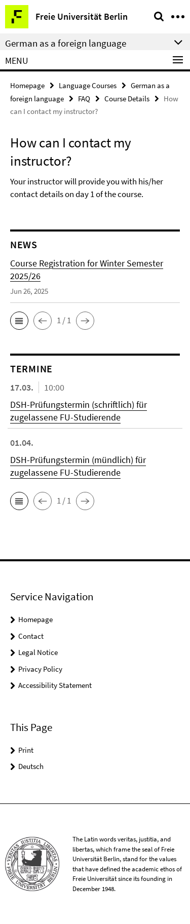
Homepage (27, 85)
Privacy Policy (40, 669)
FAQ (84, 98)
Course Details (126, 98)
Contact (31, 636)
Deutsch (31, 766)
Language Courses (88, 85)
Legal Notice (38, 652)
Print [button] (25, 750)
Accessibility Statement (55, 685)
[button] (19, 321)
